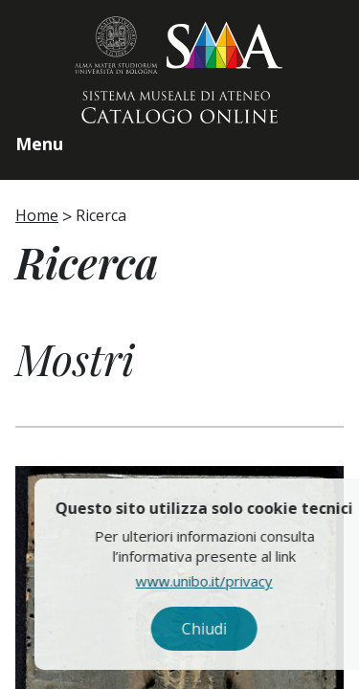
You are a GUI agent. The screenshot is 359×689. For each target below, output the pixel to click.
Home (36, 215)
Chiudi (233, 628)
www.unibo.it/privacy (233, 580)
